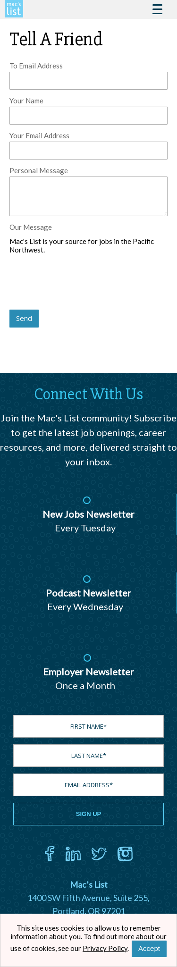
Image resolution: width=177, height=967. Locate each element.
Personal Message (38, 170)
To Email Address (36, 65)
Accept (149, 948)
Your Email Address (39, 135)
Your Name (26, 100)
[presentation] (81, 282)
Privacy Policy (105, 948)
